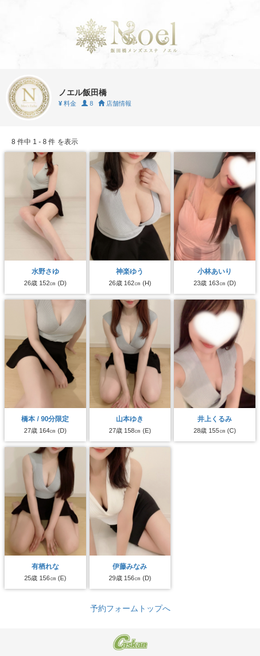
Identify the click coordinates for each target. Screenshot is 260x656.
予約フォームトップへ (130, 608)
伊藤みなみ (129, 566)
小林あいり (214, 271)
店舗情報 (114, 103)
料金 (67, 103)
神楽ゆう (129, 271)
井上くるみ (214, 419)
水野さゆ (45, 271)
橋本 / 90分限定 (45, 419)
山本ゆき (129, 419)
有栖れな (45, 566)
